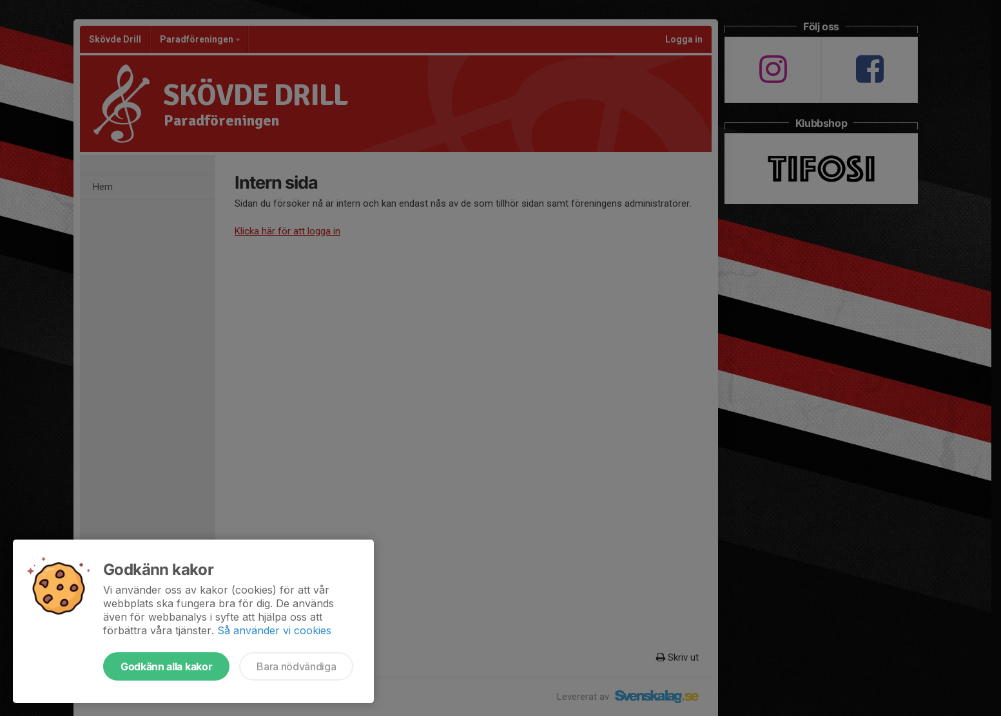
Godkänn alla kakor (166, 666)
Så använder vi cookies (274, 630)
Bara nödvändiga (296, 666)
